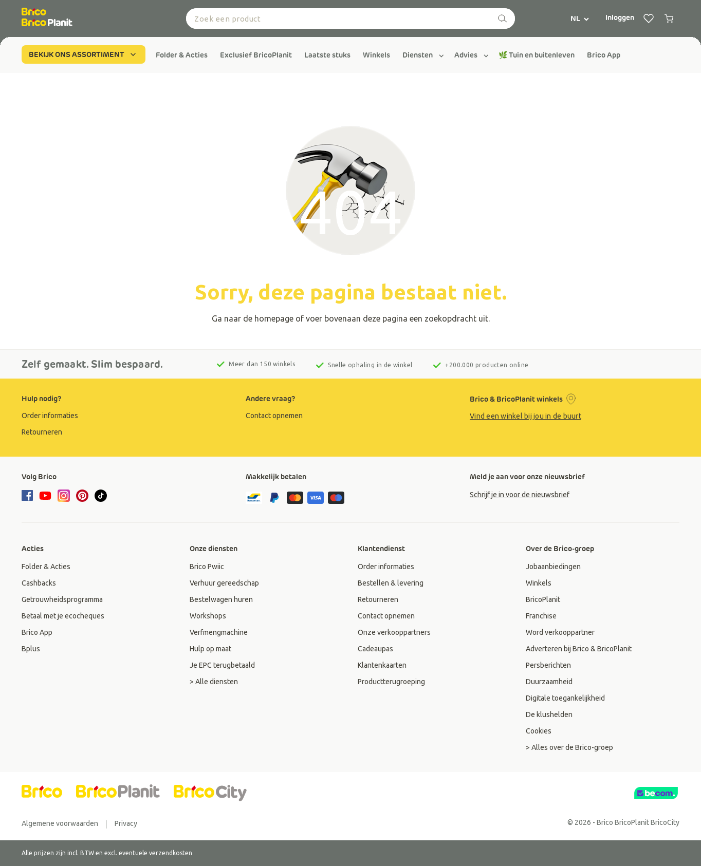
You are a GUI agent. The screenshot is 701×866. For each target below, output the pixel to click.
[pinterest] (82, 495)
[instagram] (63, 495)
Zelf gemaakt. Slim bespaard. (92, 364)
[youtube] (45, 495)
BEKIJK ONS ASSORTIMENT (83, 54)
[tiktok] (101, 496)
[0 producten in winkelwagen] (669, 18)
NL (580, 18)
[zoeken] (502, 18)
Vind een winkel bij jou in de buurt (525, 416)
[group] (182, 55)
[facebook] (29, 496)
